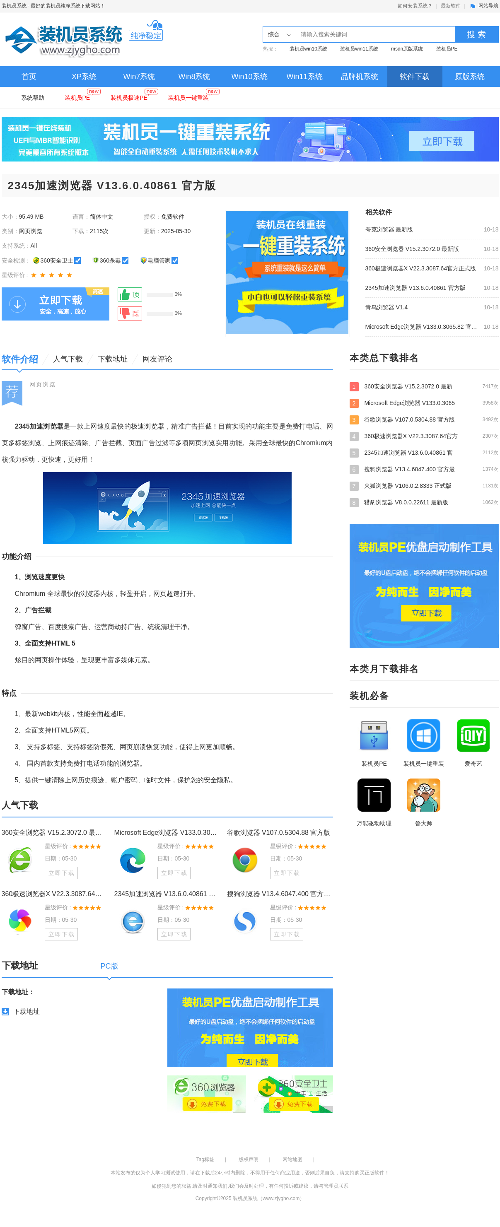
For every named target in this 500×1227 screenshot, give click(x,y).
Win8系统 (194, 76)
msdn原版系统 (407, 49)
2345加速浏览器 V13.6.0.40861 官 (424, 453)
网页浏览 (42, 384)
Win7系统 (139, 76)
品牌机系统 (359, 76)
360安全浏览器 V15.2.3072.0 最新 (424, 386)
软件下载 (415, 76)
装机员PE (447, 49)
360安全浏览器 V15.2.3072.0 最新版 (412, 249)
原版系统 (470, 76)
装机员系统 (14, 6)
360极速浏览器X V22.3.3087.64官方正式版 (420, 268)
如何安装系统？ (415, 6)
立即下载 (61, 873)
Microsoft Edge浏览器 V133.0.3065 (424, 403)
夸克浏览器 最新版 (389, 229)
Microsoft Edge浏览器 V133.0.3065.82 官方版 (422, 326)
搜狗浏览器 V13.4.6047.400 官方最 (424, 469)
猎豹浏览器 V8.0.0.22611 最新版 (424, 502)
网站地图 (292, 1159)
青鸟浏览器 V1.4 (386, 307)
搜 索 (476, 34)
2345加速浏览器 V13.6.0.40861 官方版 (415, 287)
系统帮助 (32, 97)
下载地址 (26, 1011)
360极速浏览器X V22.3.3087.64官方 (424, 436)
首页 (29, 76)
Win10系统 (249, 76)
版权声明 (248, 1159)
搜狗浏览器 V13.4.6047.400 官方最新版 (280, 893)
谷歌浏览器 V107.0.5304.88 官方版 (279, 832)
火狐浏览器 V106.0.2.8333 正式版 (424, 486)
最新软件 (451, 6)
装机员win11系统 (359, 49)
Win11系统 (304, 76)
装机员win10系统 (308, 49)
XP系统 (84, 76)
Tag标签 (205, 1159)
